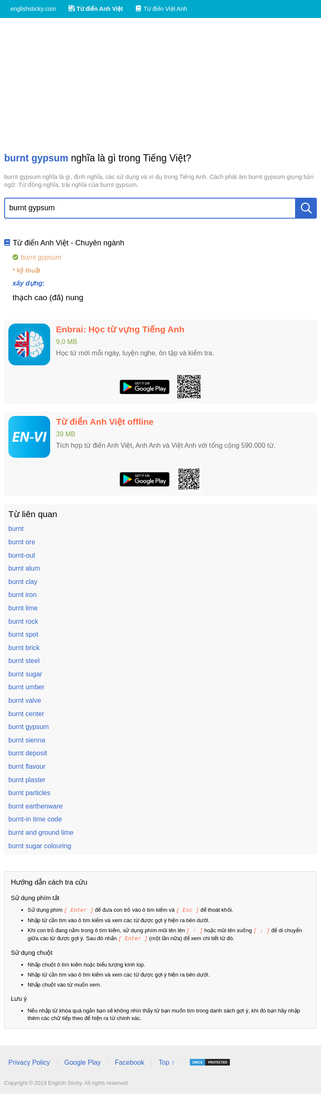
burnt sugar (25, 674)
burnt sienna (26, 740)
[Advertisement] (160, 84)
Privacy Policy (29, 1061)
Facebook (129, 1061)
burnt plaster (27, 779)
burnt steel (24, 660)
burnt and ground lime (41, 832)
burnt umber (26, 687)
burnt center (26, 713)
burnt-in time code (35, 819)
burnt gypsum (28, 726)
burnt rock (23, 621)
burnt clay (22, 581)
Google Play (82, 1061)
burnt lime (23, 608)
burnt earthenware (35, 806)
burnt (15, 528)
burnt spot (23, 634)
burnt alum (24, 568)
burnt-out (21, 555)
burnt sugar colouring (39, 845)
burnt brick (24, 647)
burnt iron (22, 594)
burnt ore (21, 542)
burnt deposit (27, 753)
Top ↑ (166, 1061)
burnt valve (24, 700)
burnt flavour (27, 766)
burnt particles (29, 792)
